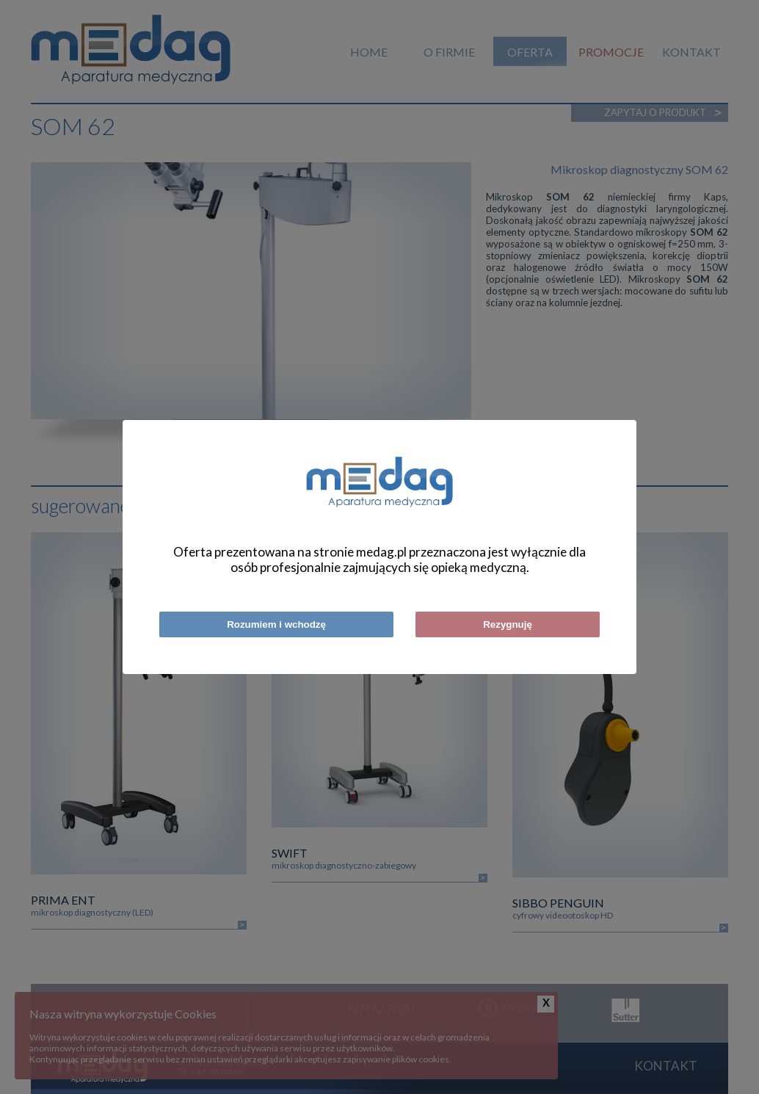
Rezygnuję (507, 624)
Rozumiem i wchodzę (276, 624)
